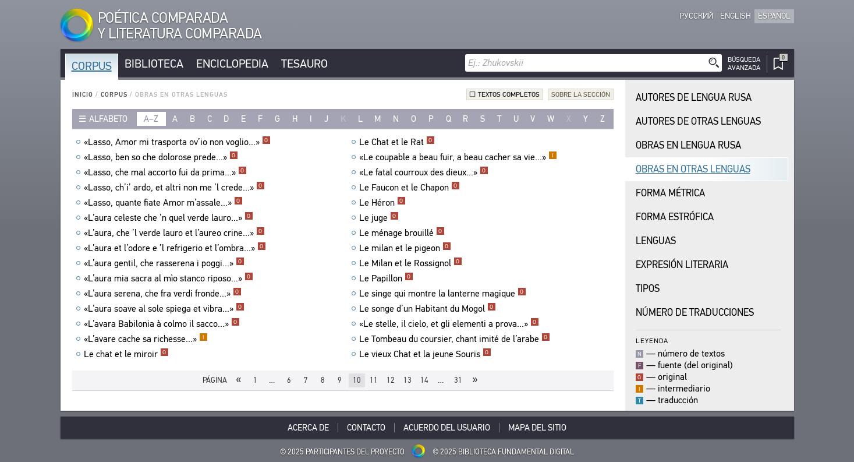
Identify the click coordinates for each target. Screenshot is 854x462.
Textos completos (509, 94)
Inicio (82, 94)
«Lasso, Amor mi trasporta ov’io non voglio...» (177, 142)
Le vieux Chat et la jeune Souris (425, 354)
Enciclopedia (232, 63)
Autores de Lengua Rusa (694, 97)
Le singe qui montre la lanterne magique (442, 293)
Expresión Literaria (682, 265)
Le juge (379, 218)
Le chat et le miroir (126, 354)
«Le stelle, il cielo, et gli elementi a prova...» (449, 324)
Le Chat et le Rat (397, 142)
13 (407, 380)
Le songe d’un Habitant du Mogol (427, 309)
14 (424, 380)
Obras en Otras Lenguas (693, 169)
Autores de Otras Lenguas (698, 121)
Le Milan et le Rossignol (410, 263)
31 (458, 380)
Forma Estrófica (675, 217)
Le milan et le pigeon (405, 248)
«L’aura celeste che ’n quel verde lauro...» (168, 218)
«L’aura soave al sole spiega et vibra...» (164, 309)
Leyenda (652, 340)
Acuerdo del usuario (446, 427)
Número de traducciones (695, 312)
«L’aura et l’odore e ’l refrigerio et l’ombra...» (175, 248)
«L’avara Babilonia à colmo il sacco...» (162, 324)
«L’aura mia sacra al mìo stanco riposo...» (168, 278)
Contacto (366, 427)
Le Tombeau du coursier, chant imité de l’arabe (454, 339)
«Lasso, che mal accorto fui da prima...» (165, 172)
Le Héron (382, 203)
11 (374, 380)
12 (391, 380)
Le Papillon (386, 278)
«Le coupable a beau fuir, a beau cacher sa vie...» (458, 157)
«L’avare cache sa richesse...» (146, 339)
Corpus (92, 66)
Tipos (648, 289)
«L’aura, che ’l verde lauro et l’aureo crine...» (174, 233)
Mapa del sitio (537, 427)
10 (357, 380)
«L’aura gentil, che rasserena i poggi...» (164, 263)
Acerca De (308, 427)
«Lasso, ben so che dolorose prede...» (161, 157)
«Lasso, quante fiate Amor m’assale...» (163, 203)
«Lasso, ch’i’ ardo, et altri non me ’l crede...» (174, 187)
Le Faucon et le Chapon (409, 187)
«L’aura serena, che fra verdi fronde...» (163, 293)
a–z (151, 119)
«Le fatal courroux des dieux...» (423, 172)
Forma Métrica (670, 193)
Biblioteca (154, 63)
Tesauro (304, 63)
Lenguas (656, 241)
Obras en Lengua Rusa (688, 145)
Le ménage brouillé (402, 233)
